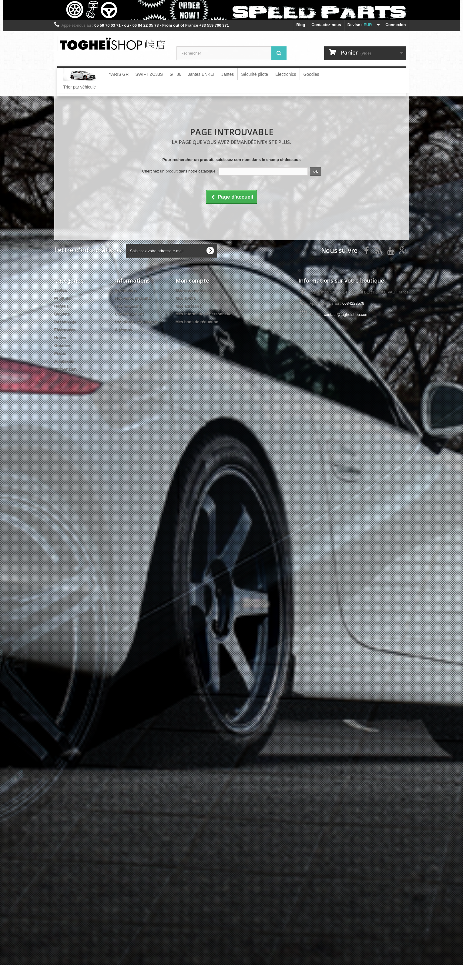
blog (300, 24)
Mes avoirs (186, 298)
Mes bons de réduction (197, 322)
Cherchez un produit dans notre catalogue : (180, 171)
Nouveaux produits (133, 298)
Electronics (64, 329)
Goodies (62, 345)
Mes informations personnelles (204, 314)
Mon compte (192, 280)
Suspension (65, 369)
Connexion (395, 24)
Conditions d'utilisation (137, 322)
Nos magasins (128, 306)
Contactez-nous (326, 24)
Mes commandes (191, 290)
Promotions (126, 290)
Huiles (60, 337)
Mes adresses (188, 306)
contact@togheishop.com (346, 314)
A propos (123, 329)
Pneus (60, 353)
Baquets (62, 314)
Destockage (65, 322)
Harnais (61, 306)
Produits (62, 298)
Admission (64, 361)
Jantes (60, 290)
